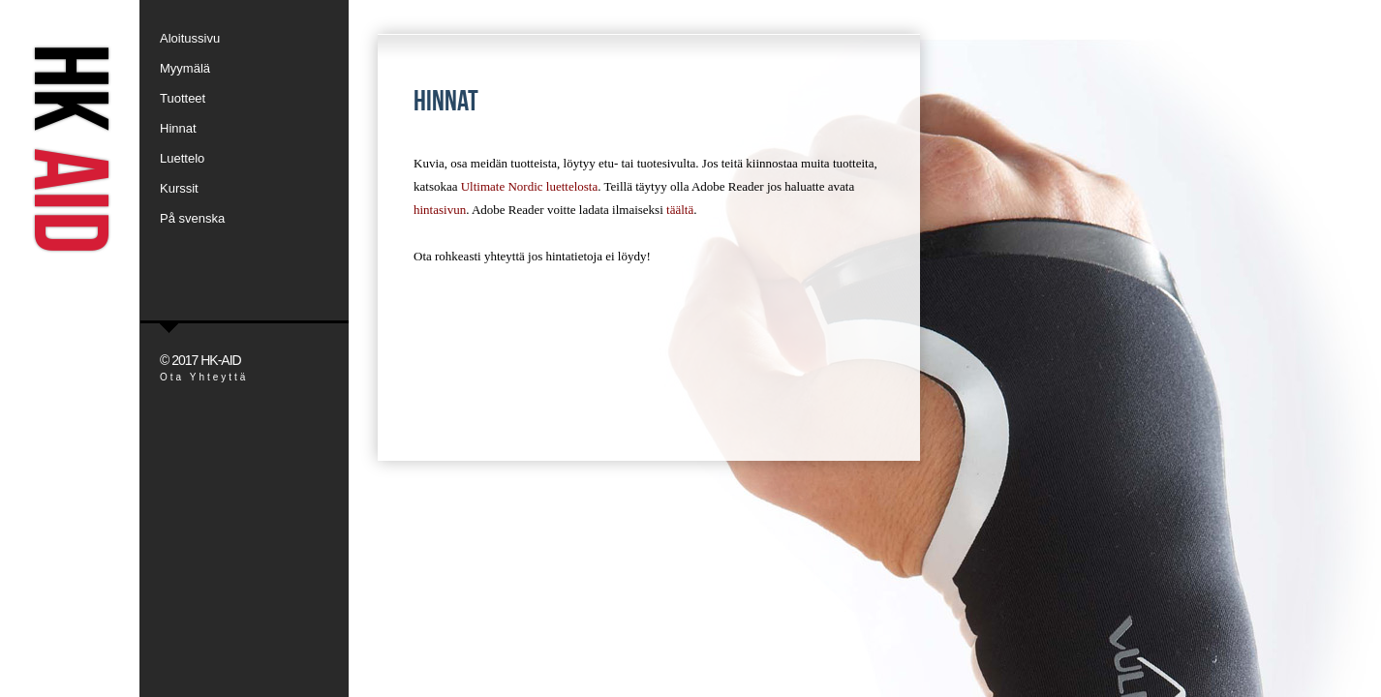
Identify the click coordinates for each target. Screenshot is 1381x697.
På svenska (192, 218)
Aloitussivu (190, 38)
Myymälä (185, 68)
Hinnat (178, 128)
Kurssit (179, 188)
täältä (679, 209)
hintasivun (440, 209)
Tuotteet (182, 98)
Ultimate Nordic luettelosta (529, 186)
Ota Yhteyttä (204, 377)
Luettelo (182, 158)
